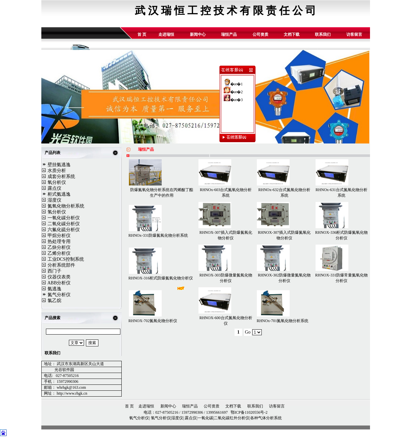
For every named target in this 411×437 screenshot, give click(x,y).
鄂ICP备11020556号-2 (248, 412)
